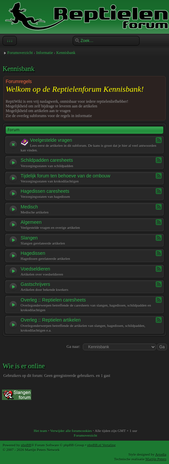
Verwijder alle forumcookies (71, 431)
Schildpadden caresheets (47, 160)
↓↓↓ (9, 40)
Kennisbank (65, 52)
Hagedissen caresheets (45, 191)
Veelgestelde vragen (51, 140)
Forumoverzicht (20, 52)
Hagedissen (33, 253)
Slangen (29, 238)
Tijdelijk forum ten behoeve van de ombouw (65, 175)
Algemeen (31, 222)
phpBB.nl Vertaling (101, 445)
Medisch (29, 206)
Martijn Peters (155, 459)
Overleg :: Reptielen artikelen (51, 320)
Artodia (160, 454)
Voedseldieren (35, 269)
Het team (40, 431)
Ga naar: (73, 346)
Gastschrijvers (35, 284)
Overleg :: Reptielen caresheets (53, 300)
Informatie (44, 52)
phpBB (26, 445)
